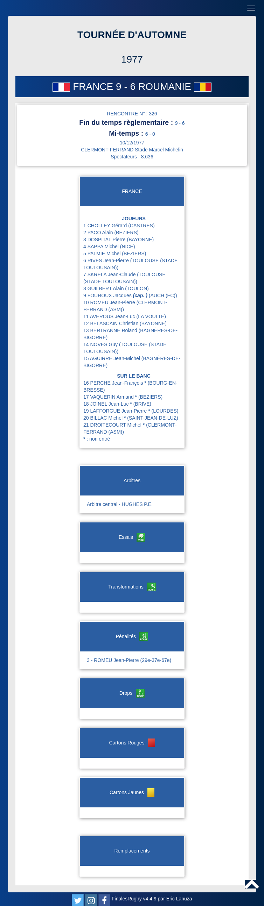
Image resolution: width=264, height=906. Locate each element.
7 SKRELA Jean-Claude (110, 274)
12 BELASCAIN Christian (111, 323)
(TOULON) (136, 288)
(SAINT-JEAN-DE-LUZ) (152, 418)
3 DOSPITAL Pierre (105, 239)
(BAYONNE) (140, 239)
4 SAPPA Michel (101, 246)
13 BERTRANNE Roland (111, 330)
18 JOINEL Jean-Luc (108, 404)
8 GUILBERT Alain (104, 288)
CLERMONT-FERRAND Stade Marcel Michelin (132, 149)
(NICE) (127, 246)
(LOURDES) (165, 411)
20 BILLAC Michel (105, 418)
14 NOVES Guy (101, 344)
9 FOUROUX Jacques (116, 295)
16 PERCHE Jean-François (115, 383)
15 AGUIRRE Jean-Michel (112, 358)
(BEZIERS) (126, 232)
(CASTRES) (141, 225)
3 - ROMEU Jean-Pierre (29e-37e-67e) (129, 660)
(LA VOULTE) (151, 316)
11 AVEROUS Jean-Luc (109, 316)
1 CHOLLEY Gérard (105, 225)
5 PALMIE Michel (102, 253)
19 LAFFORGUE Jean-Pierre (117, 411)
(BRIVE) (142, 404)
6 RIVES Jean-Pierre (106, 260)
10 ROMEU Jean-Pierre (110, 302)
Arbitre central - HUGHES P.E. (120, 504)
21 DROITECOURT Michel (114, 425)
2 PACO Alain (98, 232)
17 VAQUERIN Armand (110, 397)
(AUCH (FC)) (163, 295)
